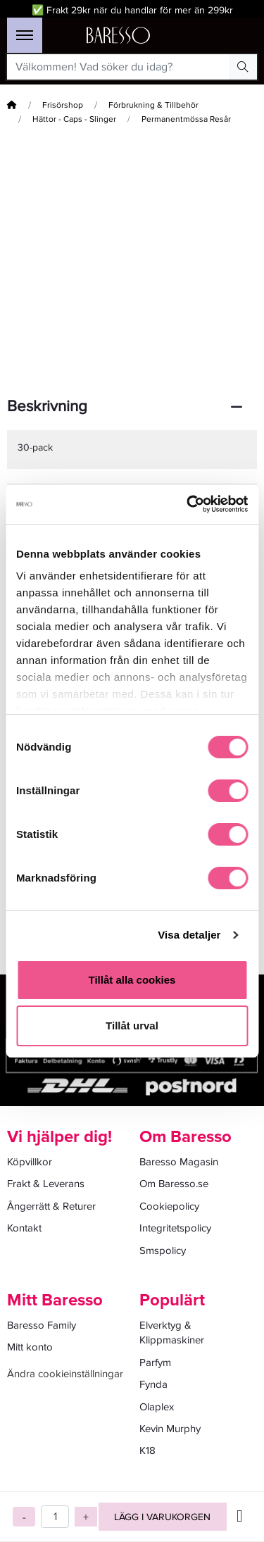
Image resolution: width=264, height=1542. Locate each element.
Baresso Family (41, 1325)
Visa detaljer (189, 935)
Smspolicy (162, 1250)
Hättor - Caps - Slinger (74, 119)
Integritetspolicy (175, 1228)
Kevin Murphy (170, 1428)
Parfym (155, 1362)
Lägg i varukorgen (162, 1517)
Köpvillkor (29, 1161)
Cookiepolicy (169, 1206)
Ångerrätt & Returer (51, 1206)
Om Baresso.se (173, 1183)
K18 (147, 1450)
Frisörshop (62, 105)
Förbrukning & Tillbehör (153, 105)
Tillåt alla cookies (132, 980)
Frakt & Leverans (45, 1183)
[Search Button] (243, 67)
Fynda (153, 1384)
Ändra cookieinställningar (65, 1373)
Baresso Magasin (178, 1161)
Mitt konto (30, 1347)
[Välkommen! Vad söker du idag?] (118, 67)
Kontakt (24, 1228)
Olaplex (156, 1406)
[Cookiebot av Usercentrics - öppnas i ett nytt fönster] (188, 504)
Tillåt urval (132, 1026)
